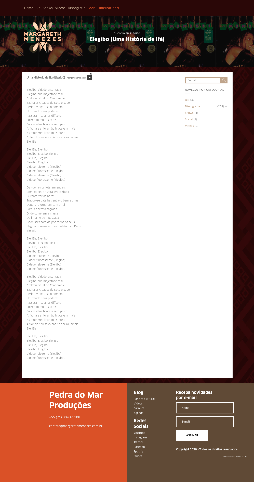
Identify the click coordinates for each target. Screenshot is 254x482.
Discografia (76, 8)
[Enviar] (224, 80)
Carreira (139, 408)
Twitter (138, 442)
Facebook (140, 447)
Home (28, 8)
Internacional (109, 8)
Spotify (138, 451)
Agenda (138, 413)
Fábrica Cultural (144, 399)
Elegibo (135, 33)
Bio (38, 8)
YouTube (139, 433)
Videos (60, 8)
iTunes (138, 456)
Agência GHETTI (241, 456)
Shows (48, 8)
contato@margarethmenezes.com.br (75, 426)
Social (92, 8)
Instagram (140, 437)
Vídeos (138, 403)
